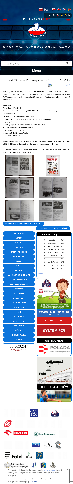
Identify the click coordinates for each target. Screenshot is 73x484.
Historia (19, 247)
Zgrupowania (19, 335)
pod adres (34, 482)
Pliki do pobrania (19, 279)
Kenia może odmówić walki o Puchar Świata (23, 223)
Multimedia (18, 256)
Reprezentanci (19, 302)
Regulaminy (19, 298)
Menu (36, 70)
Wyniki (40, 273)
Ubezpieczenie (18, 321)
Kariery (18, 261)
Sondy (19, 339)
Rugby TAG (19, 307)
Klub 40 (19, 266)
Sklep (18, 312)
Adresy (19, 238)
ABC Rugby (19, 233)
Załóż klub (19, 330)
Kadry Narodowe (19, 252)
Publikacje (19, 293)
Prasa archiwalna (19, 284)
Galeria (18, 242)
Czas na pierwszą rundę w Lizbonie (53, 228)
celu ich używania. (49, 470)
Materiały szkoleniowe (19, 275)
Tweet (67, 85)
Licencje (19, 270)
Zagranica (19, 325)
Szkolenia (19, 316)
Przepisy (19, 289)
